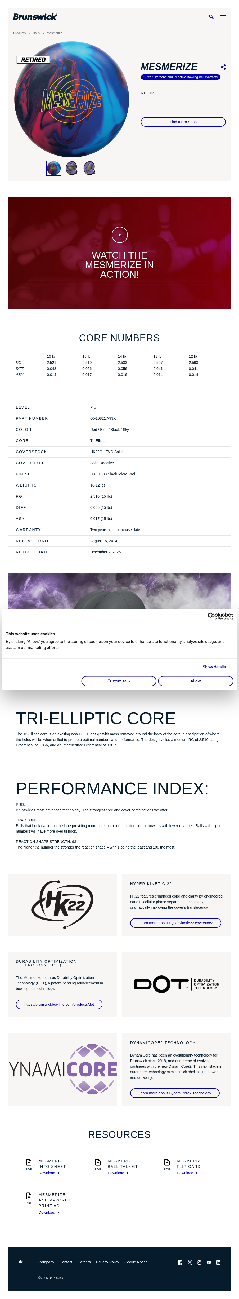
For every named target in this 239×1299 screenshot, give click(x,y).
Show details (214, 667)
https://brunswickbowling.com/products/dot (59, 1004)
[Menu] (223, 17)
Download (49, 1173)
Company (46, 1262)
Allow (196, 681)
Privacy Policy (107, 1262)
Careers (84, 1262)
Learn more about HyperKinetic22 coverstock (176, 923)
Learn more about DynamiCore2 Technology (175, 1093)
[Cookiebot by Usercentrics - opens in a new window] (210, 616)
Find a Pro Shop (183, 122)
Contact (66, 1262)
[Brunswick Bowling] (35, 16)
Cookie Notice (135, 1262)
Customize (117, 681)
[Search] (211, 17)
